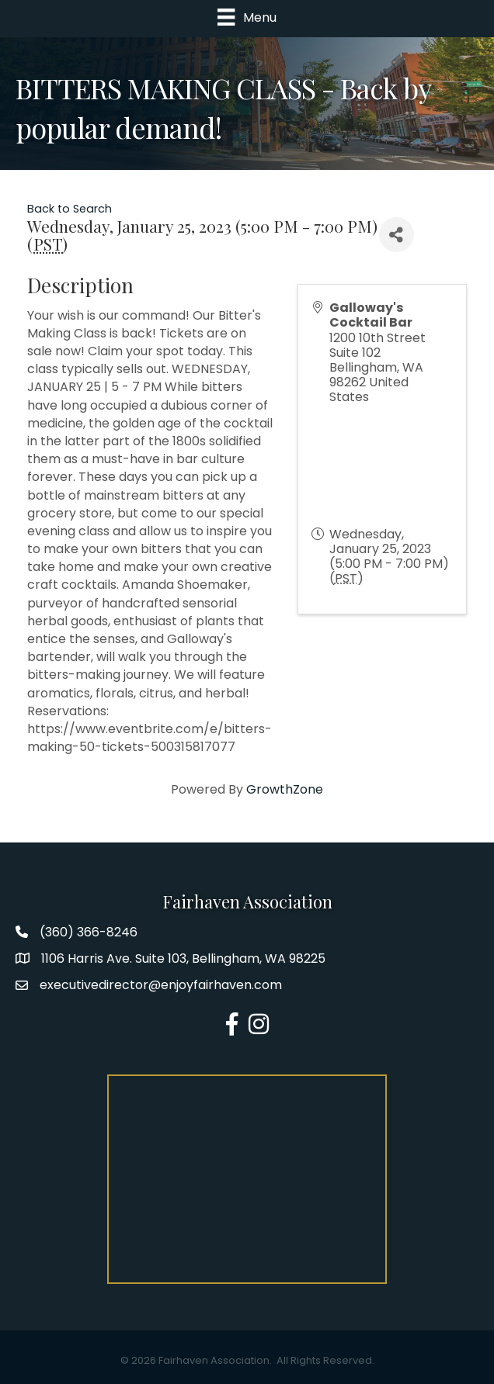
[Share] (396, 234)
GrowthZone (284, 789)
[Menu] (246, 17)
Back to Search (69, 208)
